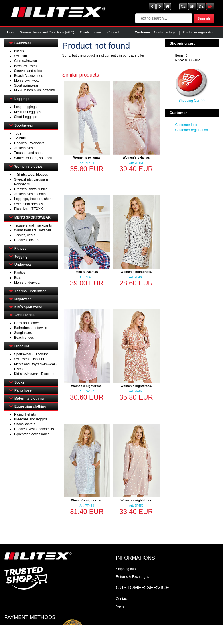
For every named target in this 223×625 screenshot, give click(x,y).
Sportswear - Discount (31, 354)
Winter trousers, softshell (33, 158)
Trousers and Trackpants (33, 225)
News (120, 606)
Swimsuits (21, 56)
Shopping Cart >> (191, 101)
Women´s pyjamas (86, 157)
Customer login (165, 32)
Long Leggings (25, 107)
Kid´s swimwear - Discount (34, 374)
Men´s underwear (27, 283)
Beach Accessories (28, 76)
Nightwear (22, 299)
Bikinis (19, 51)
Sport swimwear (26, 85)
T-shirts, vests (24, 235)
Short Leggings (25, 117)
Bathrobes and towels (30, 328)
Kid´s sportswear (28, 307)
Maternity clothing (29, 398)
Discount (21, 346)
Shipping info (126, 569)
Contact (113, 32)
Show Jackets (24, 424)
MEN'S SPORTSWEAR (32, 217)
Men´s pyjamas (87, 271)
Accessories (24, 315)
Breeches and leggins (30, 419)
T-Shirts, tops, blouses (31, 175)
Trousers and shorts (29, 153)
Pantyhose (23, 390)
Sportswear (23, 125)
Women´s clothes (28, 167)
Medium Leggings (27, 112)
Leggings (21, 99)
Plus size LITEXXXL (29, 209)
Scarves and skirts (28, 71)
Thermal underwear (30, 291)
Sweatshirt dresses (28, 204)
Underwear (23, 265)
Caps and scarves (27, 323)
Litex (10, 32)
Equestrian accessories (31, 434)
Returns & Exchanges (132, 577)
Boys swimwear (26, 66)
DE (201, 7)
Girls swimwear (25, 61)
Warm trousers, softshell (32, 230)
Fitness (20, 249)
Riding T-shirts (25, 414)
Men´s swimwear (27, 81)
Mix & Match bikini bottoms (34, 90)
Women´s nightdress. (136, 271)
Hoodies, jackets (26, 240)
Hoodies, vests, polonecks (34, 429)
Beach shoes (24, 338)
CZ (183, 7)
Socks (19, 382)
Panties (19, 273)
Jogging (21, 257)
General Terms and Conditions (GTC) (47, 32)
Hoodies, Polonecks (29, 143)
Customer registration (198, 32)
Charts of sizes (91, 32)
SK (192, 7)
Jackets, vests (24, 148)
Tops (17, 133)
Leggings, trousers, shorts (33, 199)
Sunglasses (23, 333)
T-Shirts (20, 138)
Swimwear (22, 43)
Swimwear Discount (29, 359)
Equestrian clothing (30, 406)
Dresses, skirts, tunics (30, 189)
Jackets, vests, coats (30, 194)
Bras (17, 278)
